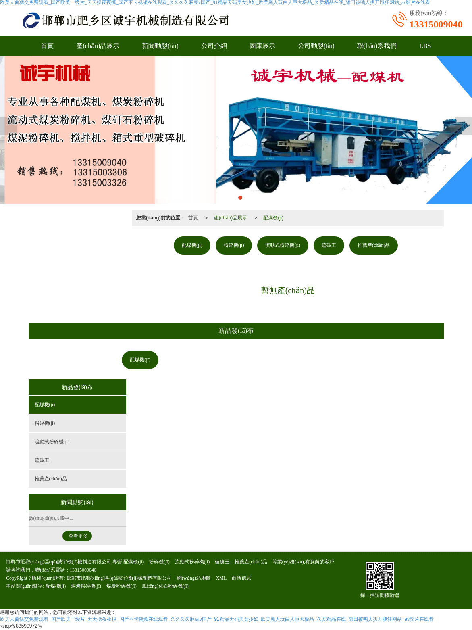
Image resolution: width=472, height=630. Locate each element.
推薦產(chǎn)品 (374, 245)
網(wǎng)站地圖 (194, 578)
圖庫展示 (262, 45)
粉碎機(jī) (234, 245)
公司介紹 (214, 45)
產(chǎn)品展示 (97, 45)
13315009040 (83, 570)
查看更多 (78, 536)
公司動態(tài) (316, 45)
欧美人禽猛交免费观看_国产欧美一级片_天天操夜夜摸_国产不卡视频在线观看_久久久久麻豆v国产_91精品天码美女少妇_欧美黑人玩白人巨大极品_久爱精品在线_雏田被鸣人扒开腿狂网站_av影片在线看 (217, 619)
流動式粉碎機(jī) (282, 245)
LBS (425, 45)
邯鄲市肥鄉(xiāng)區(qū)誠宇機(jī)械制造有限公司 (119, 578)
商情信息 (241, 578)
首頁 (47, 45)
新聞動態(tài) (160, 45)
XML (221, 578)
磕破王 (329, 245)
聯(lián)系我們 (377, 45)
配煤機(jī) (273, 218)
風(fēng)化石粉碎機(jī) (165, 586)
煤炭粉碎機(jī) (86, 586)
